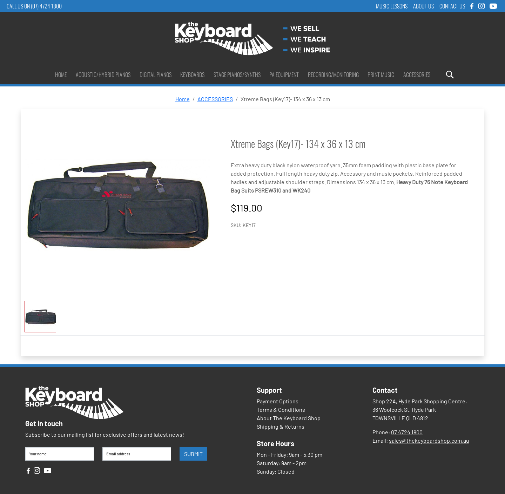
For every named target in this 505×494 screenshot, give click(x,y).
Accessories (416, 74)
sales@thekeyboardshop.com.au (429, 440)
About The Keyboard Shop (289, 418)
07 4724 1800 (407, 432)
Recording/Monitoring (333, 74)
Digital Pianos (155, 74)
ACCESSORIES (215, 99)
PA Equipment (284, 74)
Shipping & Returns (280, 426)
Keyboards (192, 74)
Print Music (381, 74)
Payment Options (277, 401)
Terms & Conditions (281, 409)
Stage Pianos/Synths (237, 74)
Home (61, 74)
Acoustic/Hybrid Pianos (103, 74)
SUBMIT (193, 453)
